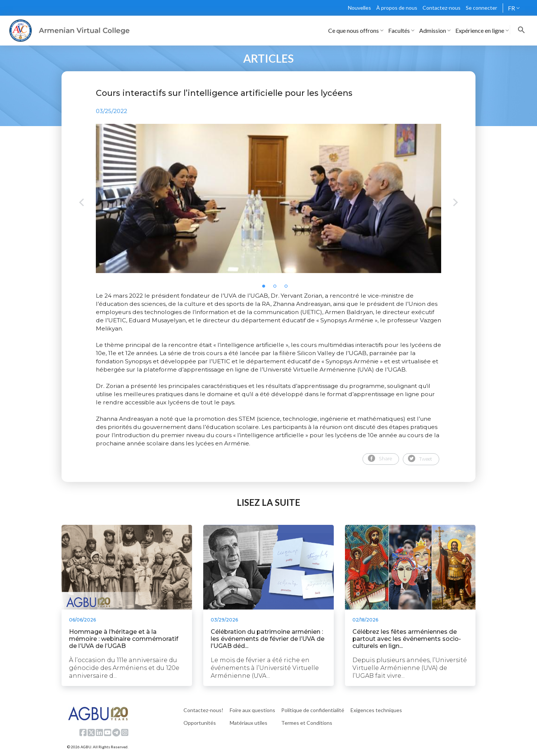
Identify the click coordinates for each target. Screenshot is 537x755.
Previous (81, 203)
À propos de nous (396, 7)
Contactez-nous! (203, 710)
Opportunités (199, 723)
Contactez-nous (442, 7)
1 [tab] (266, 288)
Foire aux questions (252, 710)
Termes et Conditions (306, 723)
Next (455, 203)
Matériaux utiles (248, 723)
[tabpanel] (268, 198)
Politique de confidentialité (312, 710)
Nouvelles (359, 7)
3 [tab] (288, 288)
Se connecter (481, 7)
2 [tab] (277, 288)
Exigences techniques (376, 710)
